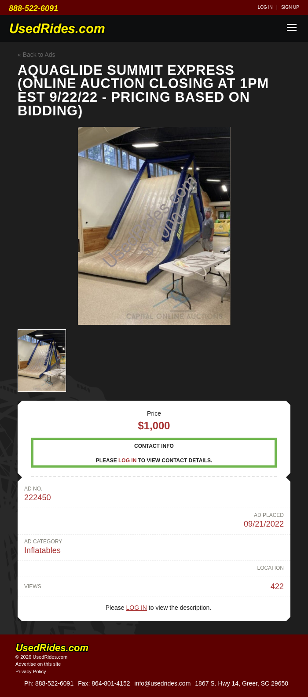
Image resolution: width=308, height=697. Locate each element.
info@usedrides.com (162, 683)
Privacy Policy (30, 671)
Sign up (290, 7)
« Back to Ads (36, 54)
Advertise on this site (38, 664)
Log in (265, 7)
